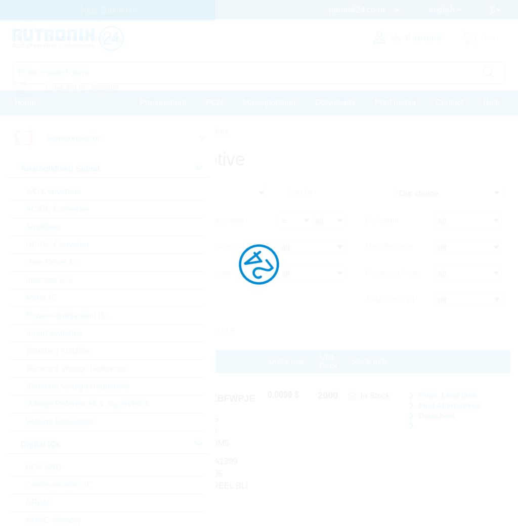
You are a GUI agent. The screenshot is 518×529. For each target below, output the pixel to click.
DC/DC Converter (57, 244)
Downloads (335, 103)
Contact (449, 103)
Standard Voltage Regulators (78, 386)
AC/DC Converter (57, 209)
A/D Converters (53, 191)
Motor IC (41, 297)
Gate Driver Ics (53, 262)
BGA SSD (43, 467)
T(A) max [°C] (389, 299)
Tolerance (226, 246)
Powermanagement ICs (68, 315)
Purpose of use (392, 273)
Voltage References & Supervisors (87, 404)
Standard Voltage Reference (76, 368)
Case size (226, 220)
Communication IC (59, 484)
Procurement (163, 103)
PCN (214, 103)
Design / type (232, 273)
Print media (395, 103)
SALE (225, 331)
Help (491, 103)
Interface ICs (49, 280)
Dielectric (382, 220)
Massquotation (269, 103)
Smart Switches (54, 333)
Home (25, 103)
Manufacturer (389, 246)
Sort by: (301, 192)
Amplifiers (43, 227)
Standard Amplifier (59, 350)
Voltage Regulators (60, 421)
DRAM (38, 502)
